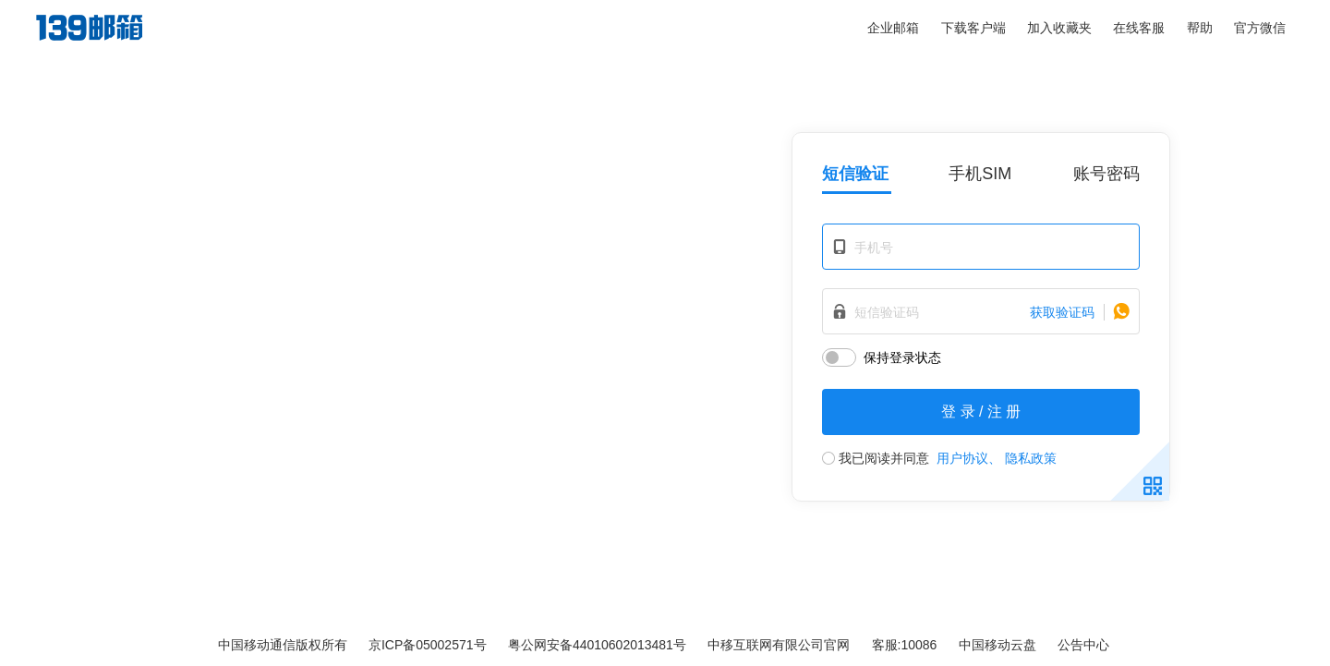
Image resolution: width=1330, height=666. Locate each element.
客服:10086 (904, 644)
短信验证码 (886, 312)
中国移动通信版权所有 (282, 644)
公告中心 (1083, 644)
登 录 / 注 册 (981, 411)
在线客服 (1139, 27)
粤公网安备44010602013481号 (597, 644)
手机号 (873, 247)
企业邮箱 (893, 27)
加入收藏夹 (1059, 27)
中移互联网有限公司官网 (778, 644)
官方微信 (1260, 27)
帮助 (1200, 27)
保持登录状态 (902, 357)
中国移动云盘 (997, 644)
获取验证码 (1062, 312)
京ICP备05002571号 (428, 644)
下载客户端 (973, 27)
